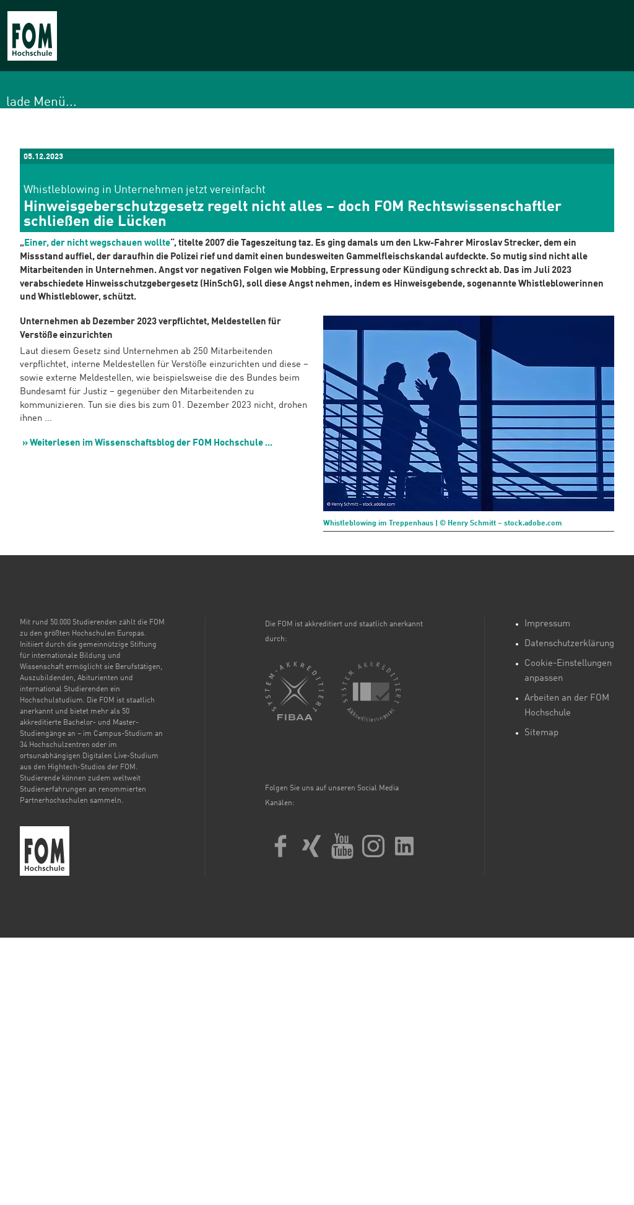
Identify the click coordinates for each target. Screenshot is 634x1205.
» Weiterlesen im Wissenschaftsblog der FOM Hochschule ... (147, 443)
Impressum (547, 624)
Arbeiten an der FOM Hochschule (566, 706)
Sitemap (541, 733)
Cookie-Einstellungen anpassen (568, 671)
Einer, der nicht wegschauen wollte (97, 243)
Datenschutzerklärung (569, 644)
